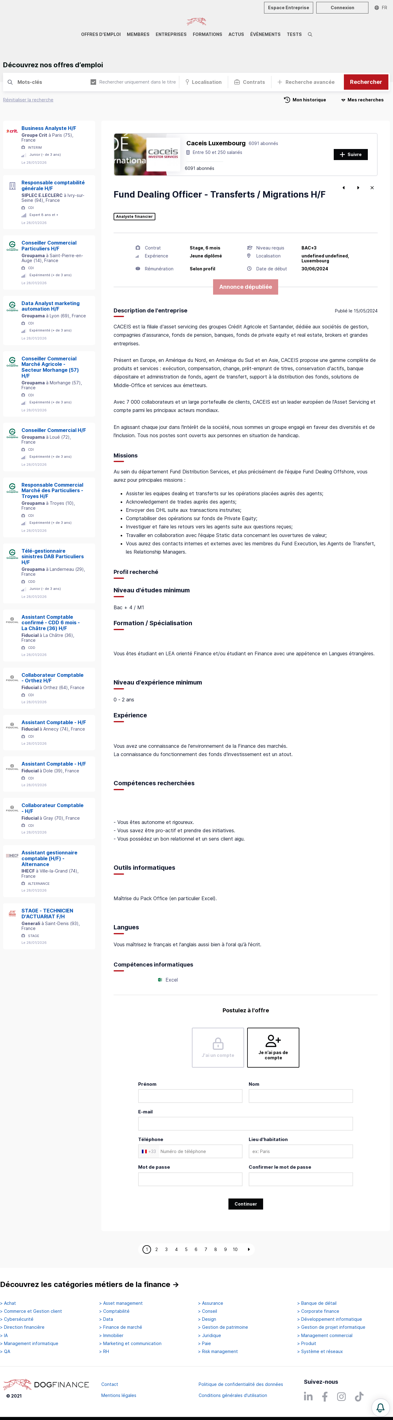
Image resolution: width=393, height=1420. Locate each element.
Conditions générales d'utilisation (233, 1395)
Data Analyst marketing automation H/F (50, 306)
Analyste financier (134, 216)
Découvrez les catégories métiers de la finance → (89, 1284)
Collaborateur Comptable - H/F (52, 808)
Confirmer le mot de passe (280, 1167)
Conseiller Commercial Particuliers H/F (48, 246)
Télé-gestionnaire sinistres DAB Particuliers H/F (52, 557)
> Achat (8, 1303)
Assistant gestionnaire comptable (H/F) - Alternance (49, 858)
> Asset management (121, 1303)
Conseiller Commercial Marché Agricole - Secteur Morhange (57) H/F (50, 367)
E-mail (145, 1111)
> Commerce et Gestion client (31, 1311)
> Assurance (210, 1303)
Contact (109, 1384)
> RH (104, 1351)
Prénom (147, 1084)
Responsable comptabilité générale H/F (53, 185)
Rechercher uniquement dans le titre (133, 81)
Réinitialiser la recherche (28, 99)
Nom (254, 1084)
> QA (5, 1351)
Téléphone (150, 1139)
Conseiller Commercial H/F (53, 430)
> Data (106, 1319)
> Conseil (207, 1311)
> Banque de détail (317, 1303)
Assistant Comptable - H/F (53, 722)
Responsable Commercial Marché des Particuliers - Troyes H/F (52, 491)
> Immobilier (111, 1335)
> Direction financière (22, 1327)
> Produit (306, 1343)
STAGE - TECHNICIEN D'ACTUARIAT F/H (47, 914)
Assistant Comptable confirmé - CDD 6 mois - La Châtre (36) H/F (50, 623)
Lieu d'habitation (268, 1139)
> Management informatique (29, 1343)
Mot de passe (154, 1167)
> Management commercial (324, 1335)
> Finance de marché (120, 1327)
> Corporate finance (318, 1311)
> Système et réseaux (320, 1351)
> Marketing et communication (130, 1343)
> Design (207, 1319)
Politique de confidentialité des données (241, 1384)
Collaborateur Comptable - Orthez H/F (52, 678)
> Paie (204, 1343)
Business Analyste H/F (48, 128)
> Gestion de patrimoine (223, 1327)
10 (235, 1249)
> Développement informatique (329, 1319)
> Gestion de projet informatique (331, 1327)
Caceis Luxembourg (216, 143)
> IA (4, 1335)
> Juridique (209, 1335)
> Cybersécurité (16, 1319)
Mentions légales (118, 1395)
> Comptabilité (114, 1311)
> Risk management (218, 1351)
